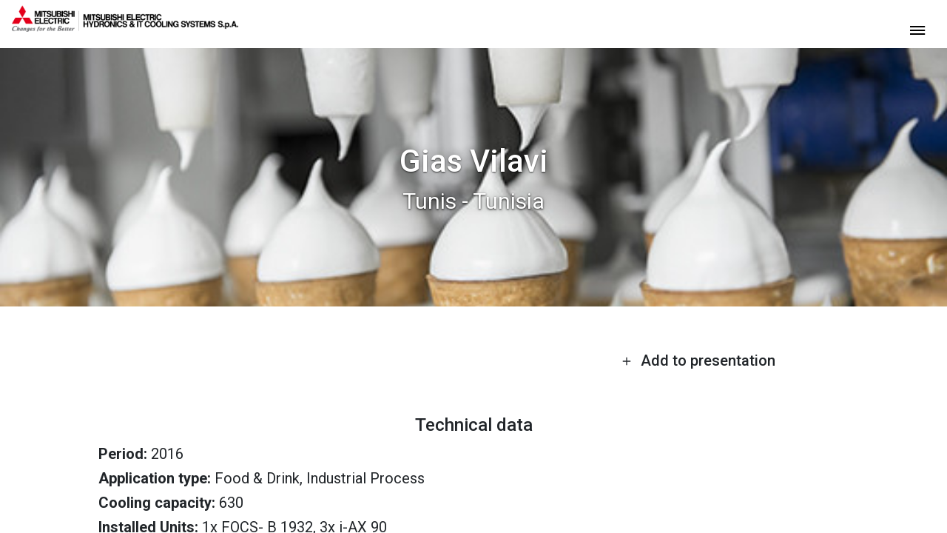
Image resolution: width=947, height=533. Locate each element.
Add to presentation (698, 360)
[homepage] (125, 25)
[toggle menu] (917, 29)
